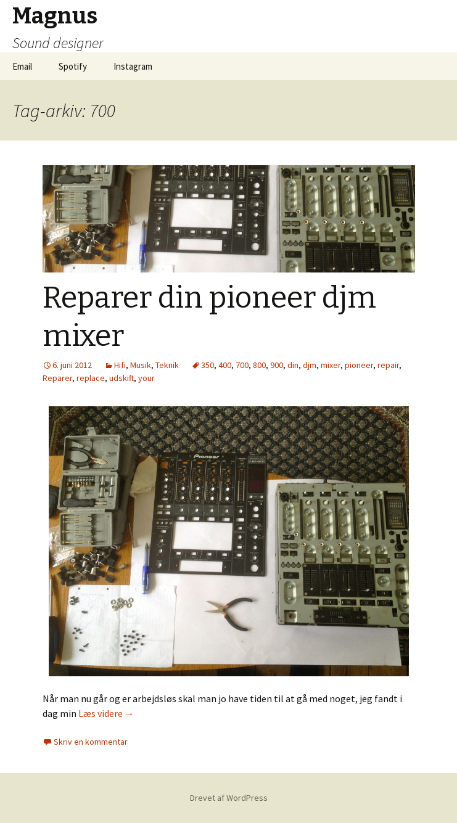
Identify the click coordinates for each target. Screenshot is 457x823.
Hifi (120, 365)
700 (242, 365)
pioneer (359, 365)
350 (207, 365)
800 (259, 365)
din (292, 365)
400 (224, 365)
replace (90, 377)
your (146, 377)
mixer (330, 365)
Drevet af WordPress (229, 797)
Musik (140, 365)
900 (276, 365)
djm (309, 365)
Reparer (57, 377)
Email (22, 66)
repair (388, 365)
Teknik (167, 365)
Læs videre (106, 713)
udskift (121, 377)
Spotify (73, 66)
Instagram (132, 66)
